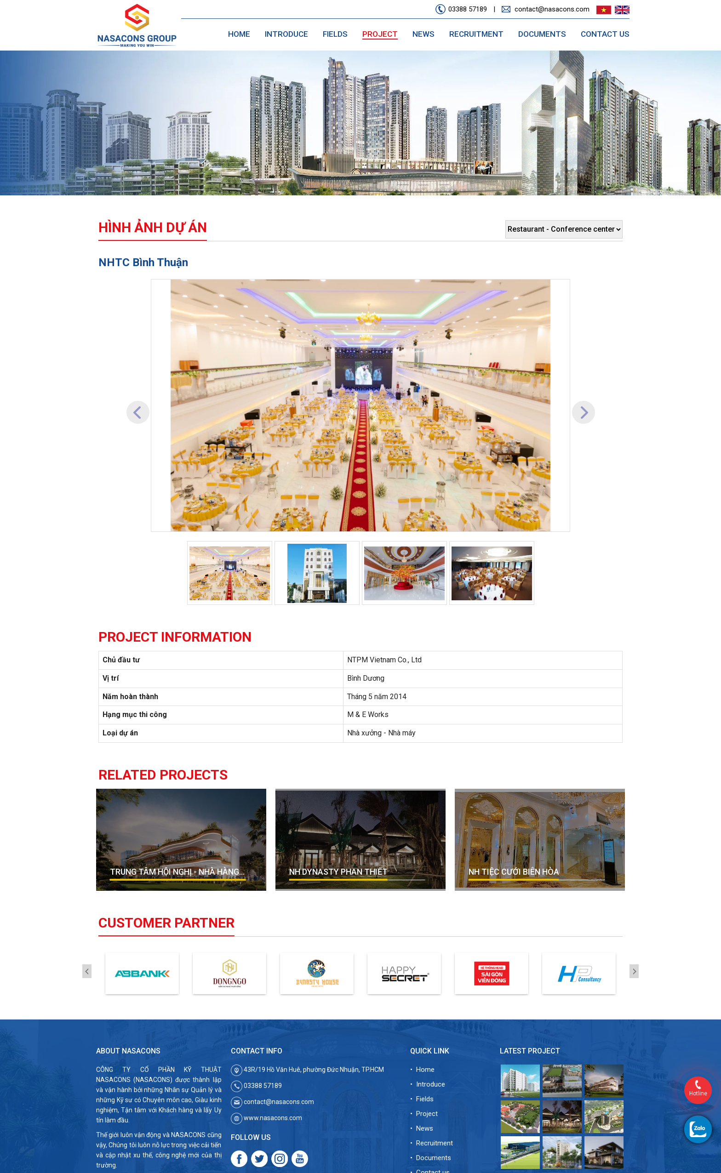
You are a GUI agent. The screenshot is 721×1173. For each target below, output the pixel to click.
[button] (137, 405)
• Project (424, 1114)
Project (380, 34)
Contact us (605, 34)
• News (421, 1128)
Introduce (286, 34)
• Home (422, 1069)
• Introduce (427, 1084)
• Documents (430, 1158)
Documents (542, 34)
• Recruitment (431, 1143)
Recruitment (476, 34)
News (423, 34)
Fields (335, 34)
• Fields (422, 1099)
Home (239, 34)
